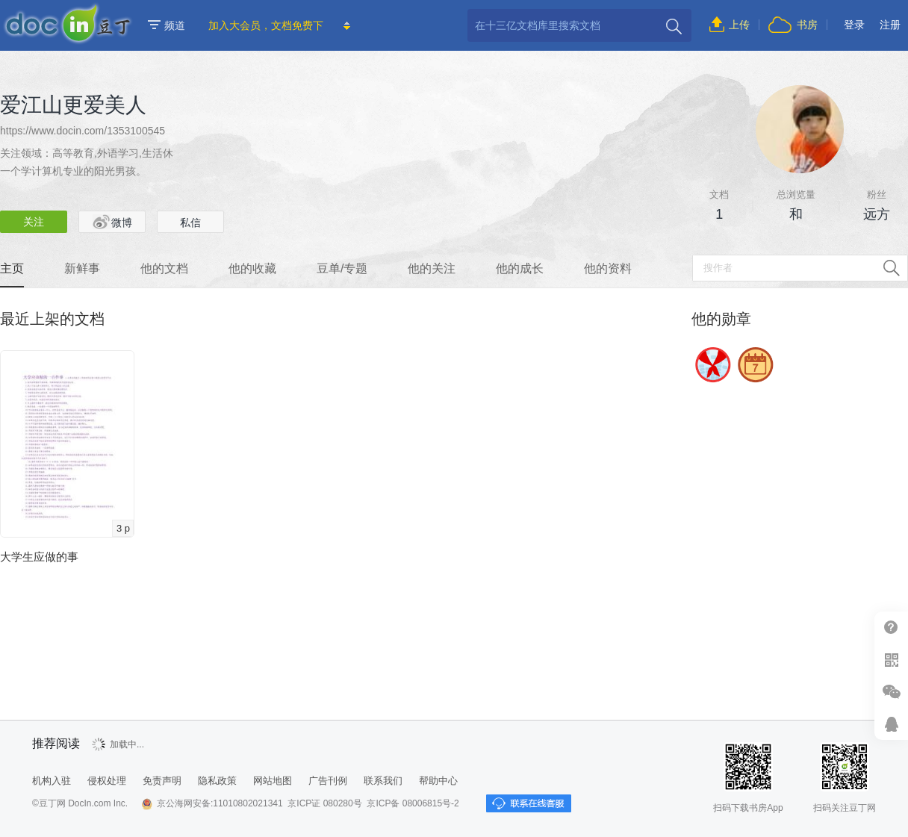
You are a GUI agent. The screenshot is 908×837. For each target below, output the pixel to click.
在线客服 (891, 724)
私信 (190, 222)
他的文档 (164, 268)
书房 (807, 25)
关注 (33, 222)
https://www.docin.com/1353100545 (82, 131)
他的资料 (608, 268)
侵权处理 (106, 780)
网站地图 (272, 780)
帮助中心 (891, 628)
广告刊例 (327, 780)
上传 (739, 25)
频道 (166, 25)
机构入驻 (51, 780)
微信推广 (891, 692)
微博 (112, 221)
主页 (12, 268)
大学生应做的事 (39, 556)
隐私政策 (217, 780)
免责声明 (162, 780)
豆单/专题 (342, 268)
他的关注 (431, 268)
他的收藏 (252, 268)
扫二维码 (891, 660)
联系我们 (383, 780)
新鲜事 (82, 268)
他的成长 (520, 268)
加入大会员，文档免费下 (265, 25)
